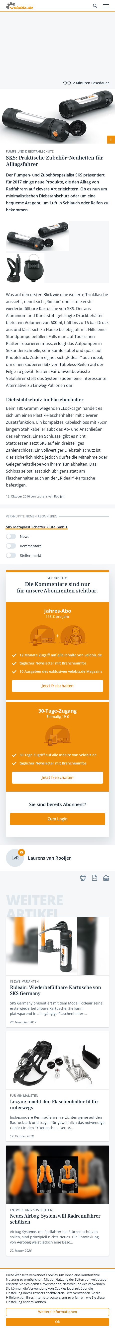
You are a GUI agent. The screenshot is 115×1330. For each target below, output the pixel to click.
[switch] (11, 536)
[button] (57, 1322)
